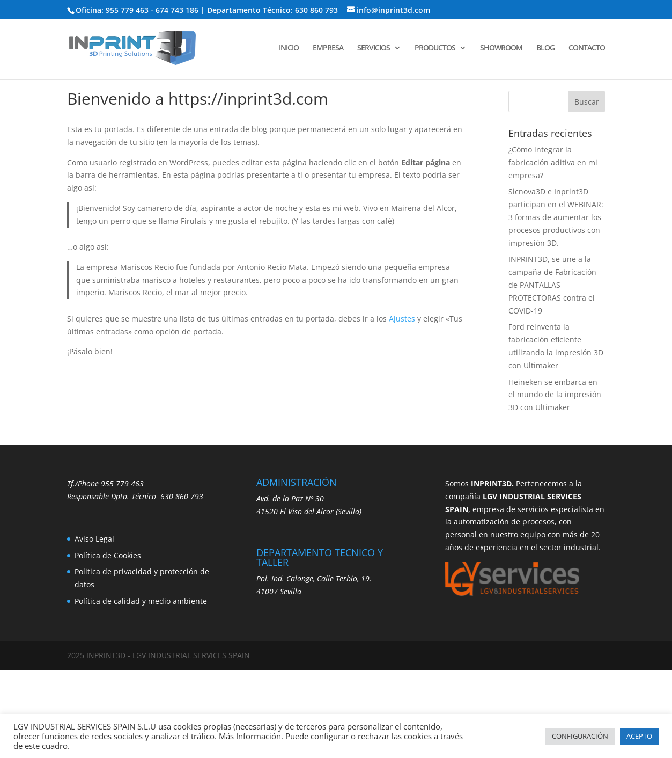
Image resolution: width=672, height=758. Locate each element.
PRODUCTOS (435, 48)
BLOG (545, 48)
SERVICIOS (373, 48)
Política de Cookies (108, 555)
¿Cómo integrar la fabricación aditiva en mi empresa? (552, 162)
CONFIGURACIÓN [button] (580, 736)
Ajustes (402, 319)
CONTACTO (586, 48)
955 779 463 (122, 483)
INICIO (289, 48)
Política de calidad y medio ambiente (141, 601)
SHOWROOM (501, 48)
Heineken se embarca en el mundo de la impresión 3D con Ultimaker (554, 395)
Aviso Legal (94, 539)
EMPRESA (328, 48)
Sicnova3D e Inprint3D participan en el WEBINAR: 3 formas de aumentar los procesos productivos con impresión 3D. (555, 216)
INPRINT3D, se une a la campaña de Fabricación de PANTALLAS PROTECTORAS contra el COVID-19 (552, 284)
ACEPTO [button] (639, 736)
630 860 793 (181, 496)
